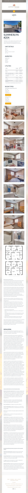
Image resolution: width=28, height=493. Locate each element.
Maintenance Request (14, 480)
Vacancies (12, 479)
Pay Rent (19, 479)
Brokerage (14, 482)
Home (8, 479)
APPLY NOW (8, 94)
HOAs (16, 479)
